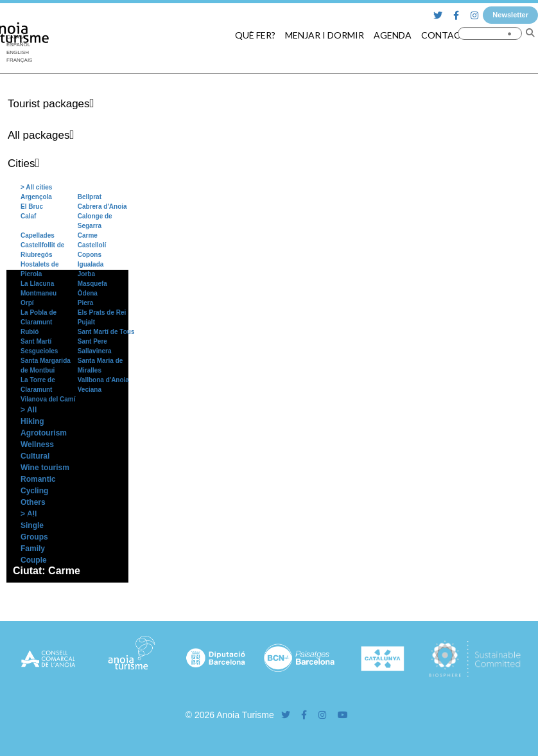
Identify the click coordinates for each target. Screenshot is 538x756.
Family (33, 548)
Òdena (88, 293)
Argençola (36, 196)
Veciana (89, 389)
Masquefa (92, 283)
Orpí (27, 302)
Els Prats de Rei (102, 312)
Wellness (37, 444)
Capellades (38, 235)
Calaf (28, 216)
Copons (89, 254)
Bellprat (89, 196)
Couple (34, 560)
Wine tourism (45, 467)
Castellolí (92, 245)
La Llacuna (37, 283)
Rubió (30, 331)
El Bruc (32, 206)
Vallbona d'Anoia (103, 379)
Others (33, 502)
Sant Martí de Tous (106, 331)
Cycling (34, 490)
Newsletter (510, 15)
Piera (85, 302)
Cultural (35, 456)
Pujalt (86, 322)
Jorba (86, 273)
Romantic (38, 479)
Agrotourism (44, 432)
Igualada (91, 264)
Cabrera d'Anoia (102, 206)
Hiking (32, 421)
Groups (34, 536)
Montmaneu (38, 293)
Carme (88, 235)
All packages (38, 135)
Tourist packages (49, 104)
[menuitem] (19, 53)
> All (29, 409)
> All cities (36, 187)
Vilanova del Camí (48, 399)
